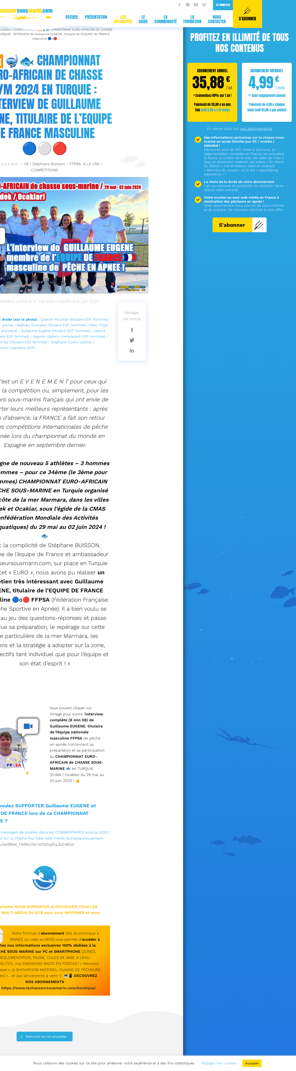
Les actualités (44, 19)
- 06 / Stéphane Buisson (43, 164)
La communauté (86, 19)
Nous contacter (138, 19)
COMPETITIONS (44, 170)
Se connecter (144, 5)
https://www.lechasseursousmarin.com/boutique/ (48, 988)
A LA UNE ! (92, 164)
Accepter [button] (252, 1063)
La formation (114, 19)
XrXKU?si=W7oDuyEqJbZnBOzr (47, 844)
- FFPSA (74, 164)
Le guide (64, 19)
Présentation (17, 17)
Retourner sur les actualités (46, 1036)
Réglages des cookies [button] (218, 1063)
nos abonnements (256, 128)
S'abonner (241, 225)
